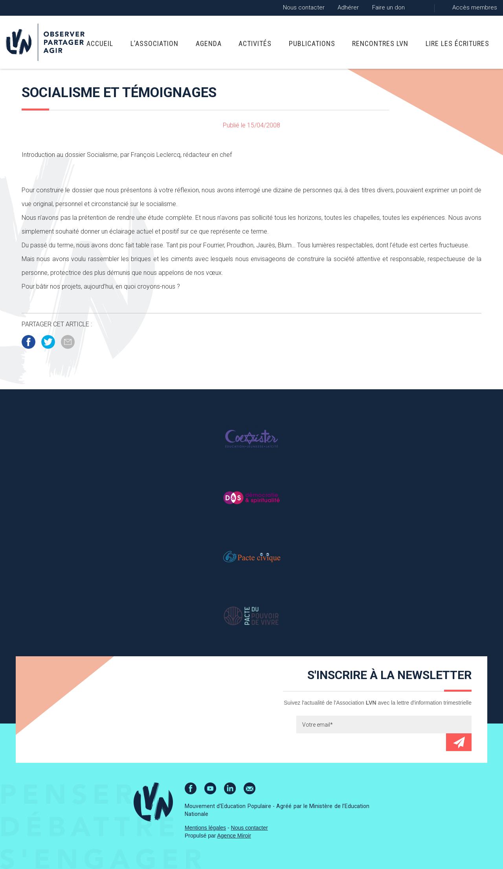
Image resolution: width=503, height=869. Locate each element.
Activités (255, 43)
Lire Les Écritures (457, 43)
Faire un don (388, 7)
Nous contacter (304, 7)
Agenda (209, 43)
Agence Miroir (234, 835)
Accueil (99, 43)
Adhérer (348, 7)
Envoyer (459, 742)
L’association (154, 43)
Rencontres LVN (380, 43)
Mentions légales (205, 828)
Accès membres (474, 7)
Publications (312, 43)
